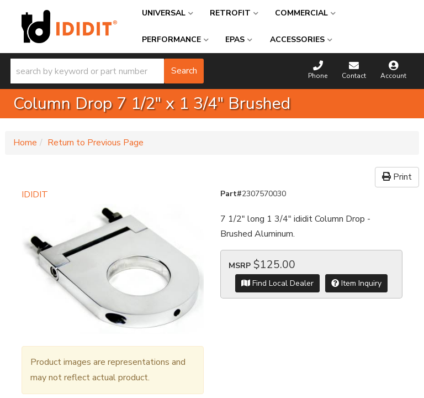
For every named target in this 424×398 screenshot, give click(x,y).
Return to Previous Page (95, 143)
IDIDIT (35, 194)
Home (25, 143)
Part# (231, 193)
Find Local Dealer (277, 283)
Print (397, 177)
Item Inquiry (356, 283)
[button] (107, 71)
